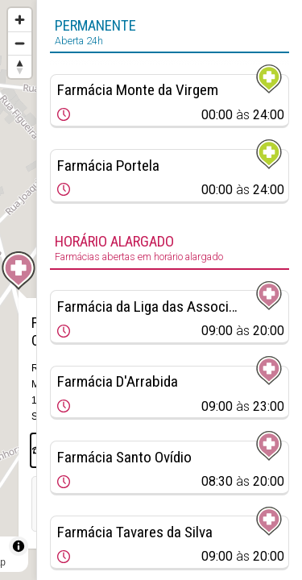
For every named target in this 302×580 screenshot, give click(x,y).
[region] (18, 290)
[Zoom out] (19, 43)
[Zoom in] (19, 19)
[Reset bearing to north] (19, 66)
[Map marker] (18, 270)
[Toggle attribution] (18, 546)
